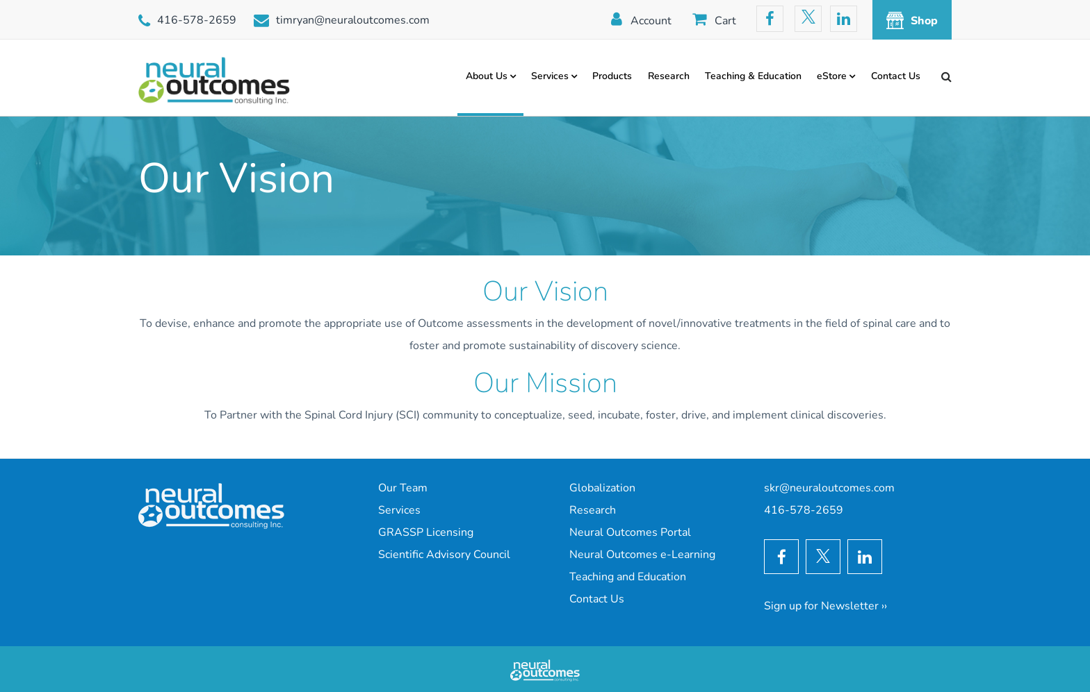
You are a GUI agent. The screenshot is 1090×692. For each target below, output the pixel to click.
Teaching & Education (753, 76)
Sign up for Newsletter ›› (825, 606)
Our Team (403, 488)
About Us (486, 76)
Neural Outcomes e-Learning (642, 554)
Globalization (602, 488)
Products (612, 76)
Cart (725, 20)
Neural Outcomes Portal (630, 532)
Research (669, 76)
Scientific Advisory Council (444, 554)
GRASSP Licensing (425, 532)
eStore (832, 76)
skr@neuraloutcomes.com (829, 488)
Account (651, 20)
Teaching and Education (627, 576)
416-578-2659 (196, 20)
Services (550, 76)
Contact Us (895, 76)
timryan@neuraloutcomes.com (353, 20)
